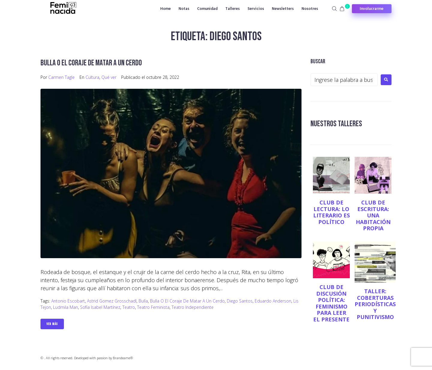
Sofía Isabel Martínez (100, 307)
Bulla (143, 301)
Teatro (128, 307)
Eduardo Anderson (273, 301)
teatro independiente (193, 307)
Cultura (92, 77)
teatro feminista (153, 307)
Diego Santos (240, 301)
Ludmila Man (65, 307)
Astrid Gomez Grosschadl (111, 301)
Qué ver (108, 77)
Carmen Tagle (61, 77)
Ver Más (52, 324)
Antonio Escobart (68, 301)
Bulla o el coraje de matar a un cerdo (92, 63)
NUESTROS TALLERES (337, 124)
